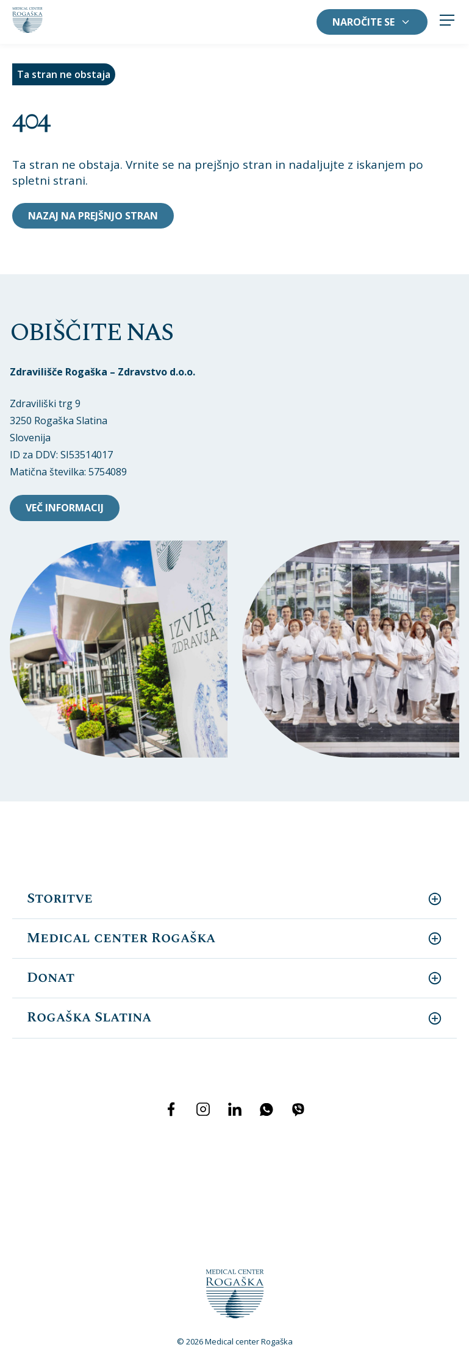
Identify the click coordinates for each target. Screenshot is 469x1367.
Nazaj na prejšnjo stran (93, 215)
